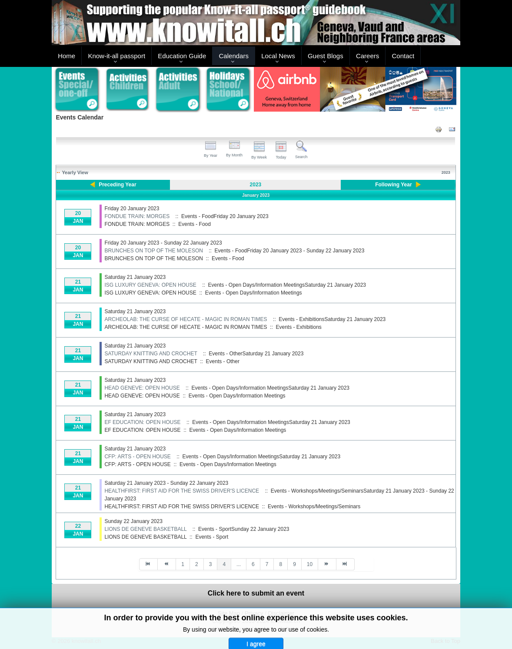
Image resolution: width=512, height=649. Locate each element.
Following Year (393, 185)
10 (310, 564)
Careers (367, 56)
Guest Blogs (325, 56)
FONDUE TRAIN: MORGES (137, 216)
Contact (403, 56)
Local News (278, 56)
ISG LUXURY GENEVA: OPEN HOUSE (150, 285)
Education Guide (182, 56)
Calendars (234, 56)
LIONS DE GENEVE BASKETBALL (145, 529)
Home (66, 56)
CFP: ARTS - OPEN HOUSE (137, 457)
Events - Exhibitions (298, 327)
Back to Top (445, 641)
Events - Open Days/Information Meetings (253, 293)
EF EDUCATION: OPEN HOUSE (142, 422)
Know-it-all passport (116, 56)
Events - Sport (211, 537)
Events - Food (194, 224)
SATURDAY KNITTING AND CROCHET (150, 354)
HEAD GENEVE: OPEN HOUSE (142, 388)
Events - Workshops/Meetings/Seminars (314, 506)
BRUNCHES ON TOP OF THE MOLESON (153, 251)
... (238, 564)
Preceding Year (117, 185)
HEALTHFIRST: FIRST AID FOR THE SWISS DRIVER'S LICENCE (181, 491)
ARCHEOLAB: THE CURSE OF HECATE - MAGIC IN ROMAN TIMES (185, 319)
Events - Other (222, 361)
